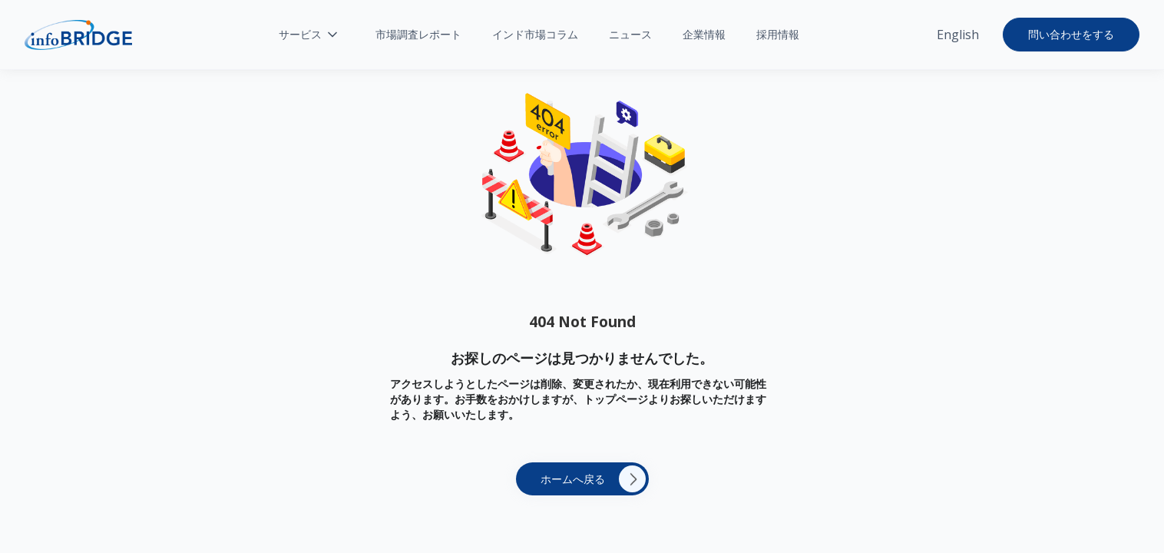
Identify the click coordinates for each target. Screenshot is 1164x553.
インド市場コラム (535, 34)
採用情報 (777, 34)
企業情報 (704, 34)
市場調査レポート (418, 34)
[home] (78, 35)
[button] (309, 34)
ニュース (630, 34)
